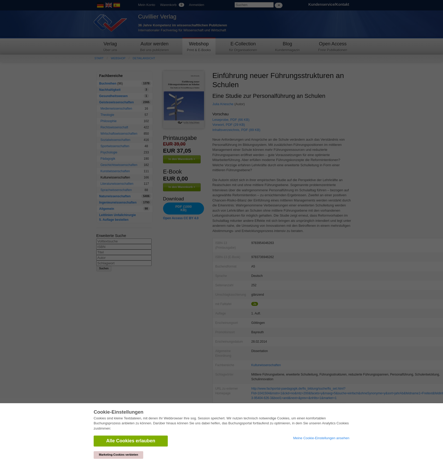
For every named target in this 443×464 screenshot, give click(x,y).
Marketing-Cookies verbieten (118, 454)
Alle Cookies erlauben (130, 440)
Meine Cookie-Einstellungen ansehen (321, 438)
